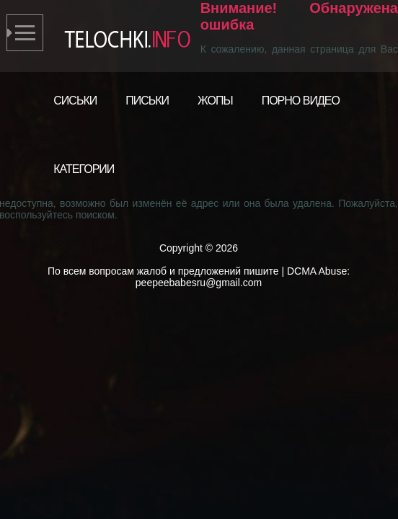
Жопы (215, 100)
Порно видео (301, 100)
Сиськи (75, 100)
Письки (147, 100)
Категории (83, 169)
